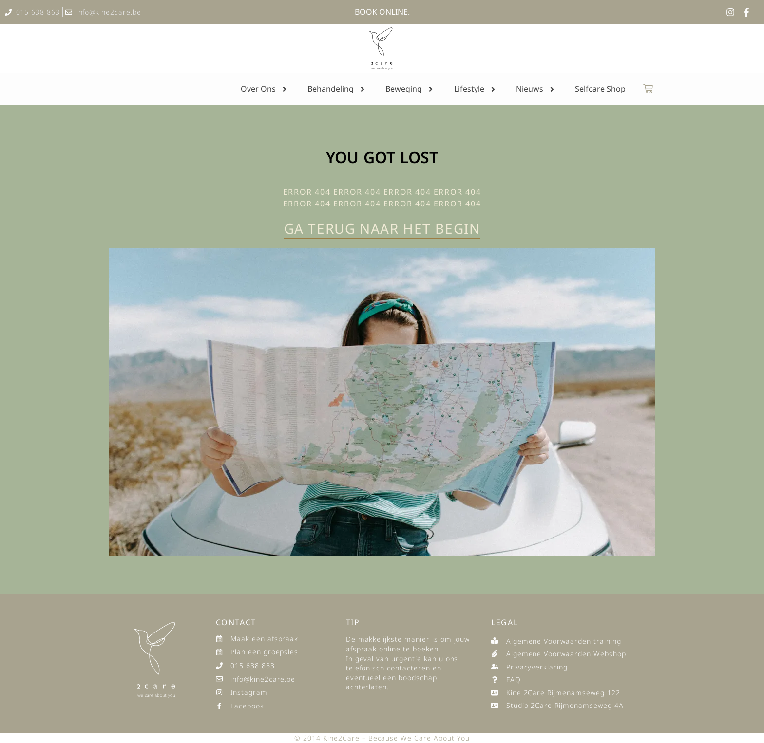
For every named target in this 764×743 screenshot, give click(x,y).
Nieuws (536, 89)
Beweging (410, 89)
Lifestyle (475, 89)
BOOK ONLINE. (382, 11)
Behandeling (336, 89)
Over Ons (264, 89)
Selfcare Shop (600, 88)
